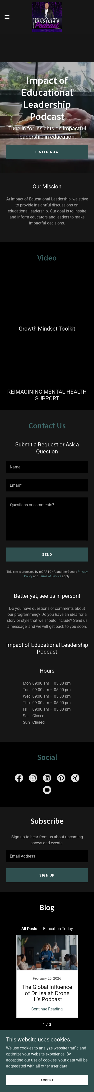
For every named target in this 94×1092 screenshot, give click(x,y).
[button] (9, 17)
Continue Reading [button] (47, 1009)
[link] (47, 17)
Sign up (47, 875)
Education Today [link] (58, 928)
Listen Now (47, 152)
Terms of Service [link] (50, 576)
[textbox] (47, 467)
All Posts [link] (29, 928)
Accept (47, 1080)
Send (47, 555)
